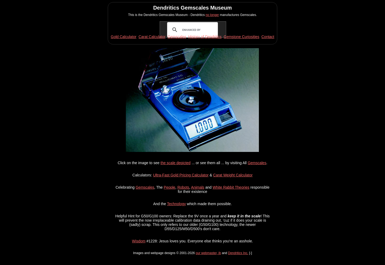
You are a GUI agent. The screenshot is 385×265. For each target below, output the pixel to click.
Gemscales (257, 163)
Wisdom (139, 241)
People (169, 187)
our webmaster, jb (208, 253)
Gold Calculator (123, 37)
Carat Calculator (152, 37)
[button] (192, 150)
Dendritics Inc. (238, 253)
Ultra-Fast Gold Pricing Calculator (181, 175)
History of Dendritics (205, 37)
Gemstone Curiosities (241, 37)
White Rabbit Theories (231, 187)
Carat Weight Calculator (232, 175)
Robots (183, 187)
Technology (176, 204)
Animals (197, 187)
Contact (267, 37)
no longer (212, 15)
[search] (192, 30)
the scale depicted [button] (175, 163)
